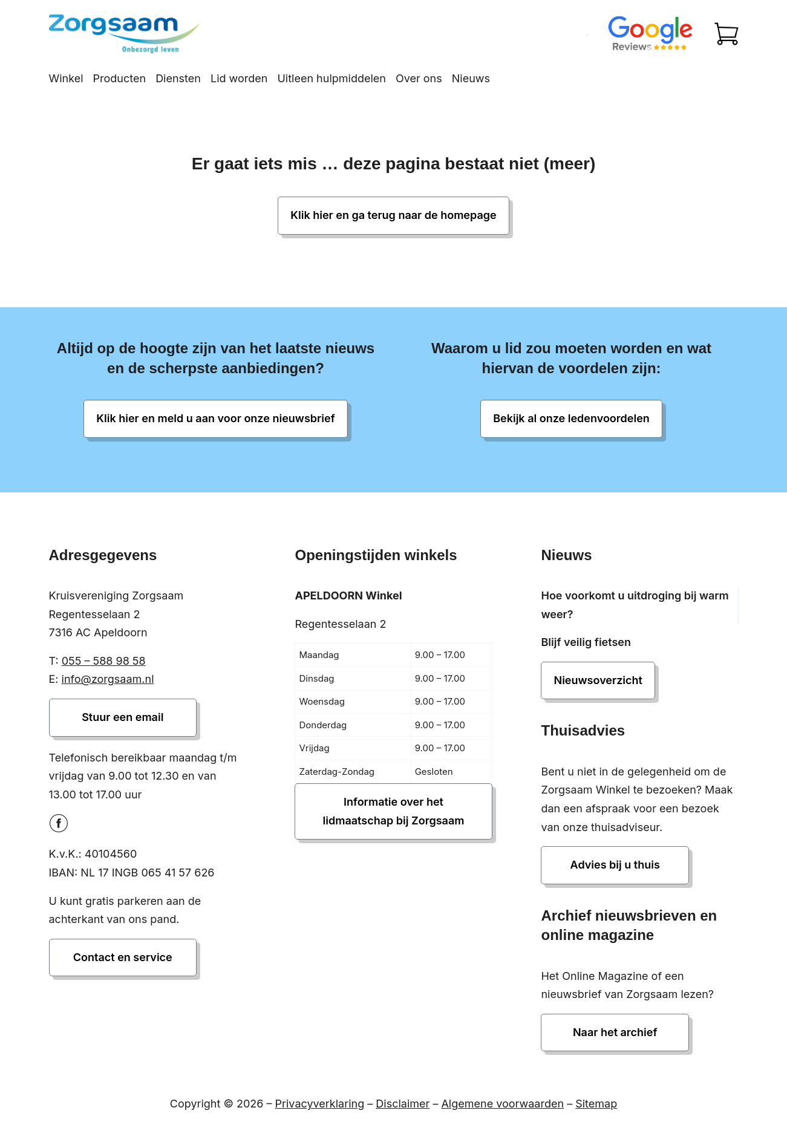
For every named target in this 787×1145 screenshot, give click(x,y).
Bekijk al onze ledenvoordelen (571, 418)
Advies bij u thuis (615, 864)
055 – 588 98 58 (104, 660)
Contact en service (122, 957)
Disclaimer (402, 1103)
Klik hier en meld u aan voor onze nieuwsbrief (215, 418)
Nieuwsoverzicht (598, 680)
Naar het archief (615, 1032)
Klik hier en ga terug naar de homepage (393, 215)
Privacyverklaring (320, 1103)
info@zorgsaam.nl (108, 679)
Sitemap (596, 1103)
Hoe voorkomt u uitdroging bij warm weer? (634, 605)
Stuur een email (122, 717)
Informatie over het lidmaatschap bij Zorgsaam (394, 811)
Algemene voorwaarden (502, 1103)
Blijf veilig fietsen (586, 642)
